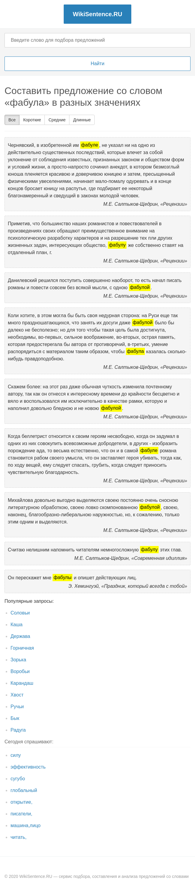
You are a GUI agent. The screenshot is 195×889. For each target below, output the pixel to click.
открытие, (21, 802)
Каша (17, 624)
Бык (15, 718)
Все (12, 119)
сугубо (18, 778)
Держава (20, 636)
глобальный (24, 790)
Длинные (82, 119)
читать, (18, 837)
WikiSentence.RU (97, 14)
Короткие (32, 119)
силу (16, 755)
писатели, (21, 813)
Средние (57, 119)
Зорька (18, 659)
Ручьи (17, 706)
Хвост (17, 694)
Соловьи (20, 612)
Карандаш (22, 683)
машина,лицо (26, 825)
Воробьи (20, 671)
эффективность (28, 766)
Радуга (18, 730)
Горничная (22, 648)
